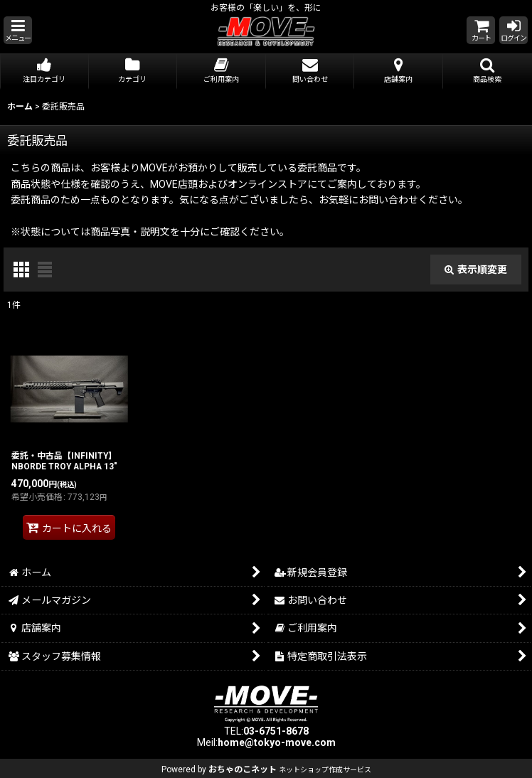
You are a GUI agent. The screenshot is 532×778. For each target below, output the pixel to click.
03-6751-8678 (276, 731)
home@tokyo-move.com (277, 742)
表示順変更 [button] (476, 269)
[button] (18, 30)
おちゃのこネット (242, 769)
